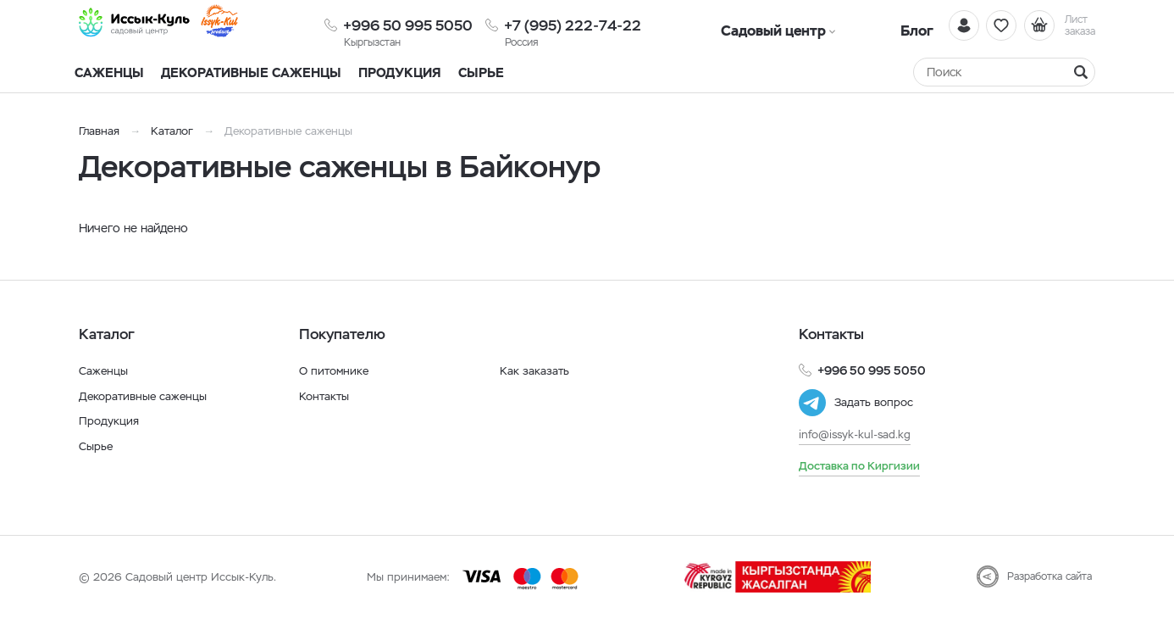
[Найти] (1080, 72)
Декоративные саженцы (251, 72)
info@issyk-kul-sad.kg (858, 434)
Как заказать (535, 370)
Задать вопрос (875, 402)
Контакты (325, 396)
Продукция (399, 72)
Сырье (97, 446)
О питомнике (336, 370)
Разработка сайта (1049, 576)
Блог (841, 25)
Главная (99, 131)
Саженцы (104, 370)
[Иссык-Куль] (155, 25)
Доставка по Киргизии (862, 465)
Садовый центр (748, 25)
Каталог (172, 131)
